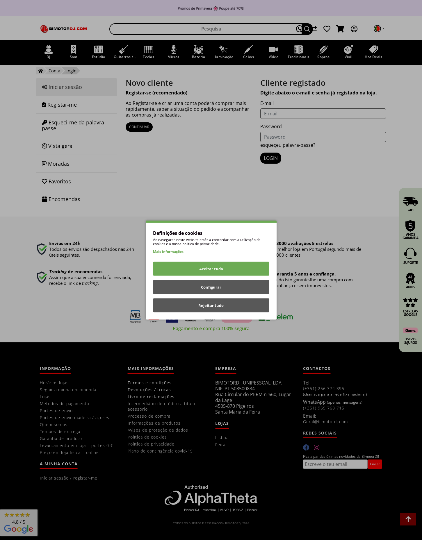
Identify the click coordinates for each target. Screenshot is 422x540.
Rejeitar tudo (211, 305)
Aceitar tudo (211, 268)
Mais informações (168, 251)
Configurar (211, 287)
